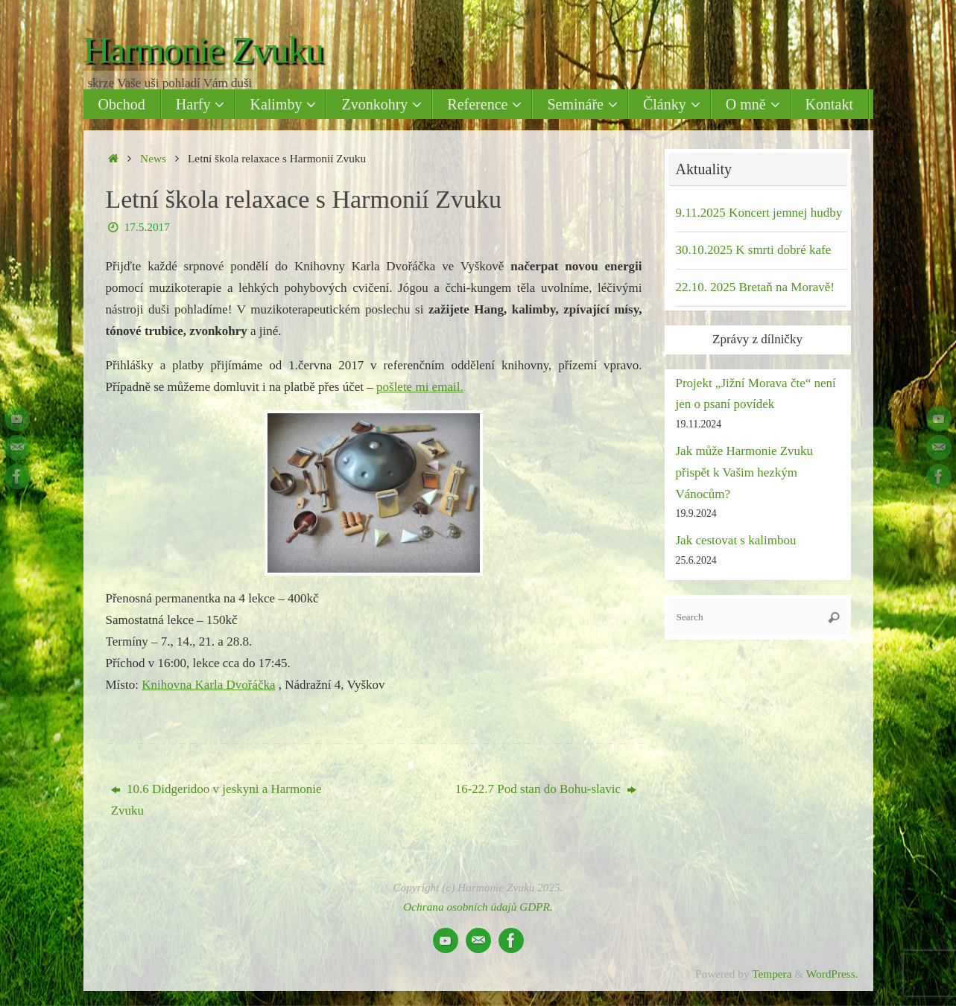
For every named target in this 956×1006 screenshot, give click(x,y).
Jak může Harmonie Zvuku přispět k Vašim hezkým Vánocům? (745, 472)
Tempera (771, 973)
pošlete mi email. (419, 387)
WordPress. (832, 973)
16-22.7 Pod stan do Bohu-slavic (546, 789)
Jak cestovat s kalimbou (736, 540)
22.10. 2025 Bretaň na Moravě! (755, 287)
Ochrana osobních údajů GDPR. (478, 906)
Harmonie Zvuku (203, 50)
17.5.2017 (147, 226)
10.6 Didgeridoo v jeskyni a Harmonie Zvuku (216, 800)
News (153, 158)
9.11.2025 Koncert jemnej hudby (759, 213)
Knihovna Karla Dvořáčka (208, 685)
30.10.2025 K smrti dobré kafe (754, 250)
